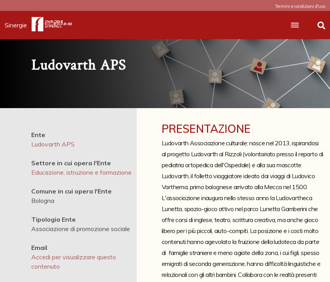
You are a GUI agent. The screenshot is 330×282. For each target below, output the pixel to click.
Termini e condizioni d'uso (300, 6)
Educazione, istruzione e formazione (81, 172)
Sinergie (18, 25)
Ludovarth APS (53, 144)
